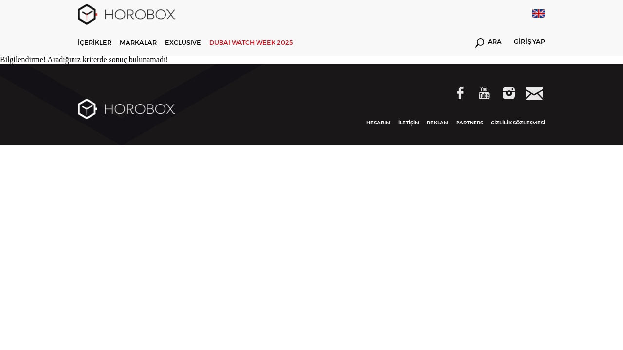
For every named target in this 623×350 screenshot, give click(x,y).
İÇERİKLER (94, 42)
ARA (488, 43)
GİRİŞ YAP (529, 41)
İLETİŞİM (409, 123)
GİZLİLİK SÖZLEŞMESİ (518, 123)
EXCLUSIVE (183, 42)
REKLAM (438, 123)
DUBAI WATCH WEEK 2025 (251, 42)
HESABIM (378, 123)
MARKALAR (138, 42)
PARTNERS (469, 123)
